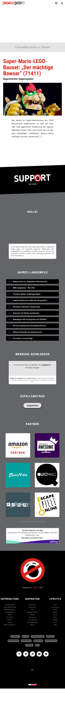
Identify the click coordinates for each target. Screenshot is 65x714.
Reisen (55, 612)
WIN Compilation (10, 625)
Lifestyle (55, 599)
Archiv (25, 636)
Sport (55, 615)
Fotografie (32, 617)
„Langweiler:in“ (46, 365)
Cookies (29, 645)
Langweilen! (32, 405)
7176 (35, 587)
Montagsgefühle (9, 610)
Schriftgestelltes (32, 622)
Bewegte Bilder (32, 612)
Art (32, 610)
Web (55, 625)
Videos (32, 625)
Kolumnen (55, 607)
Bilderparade (9, 605)
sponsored (26, 640)
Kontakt (50, 636)
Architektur (32, 607)
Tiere (55, 622)
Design (32, 615)
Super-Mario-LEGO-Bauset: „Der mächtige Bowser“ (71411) (28, 67)
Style (55, 617)
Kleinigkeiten (9, 612)
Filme (10, 615)
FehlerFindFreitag (10, 607)
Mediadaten (13, 640)
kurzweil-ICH (32, 620)
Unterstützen (38, 636)
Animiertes (32, 605)
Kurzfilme (9, 617)
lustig (10, 622)
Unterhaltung (10, 599)
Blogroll (15, 636)
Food (55, 605)
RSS (37, 645)
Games (9, 620)
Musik (55, 610)
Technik (55, 620)
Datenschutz (51, 640)
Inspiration (32, 599)
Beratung (38, 640)
